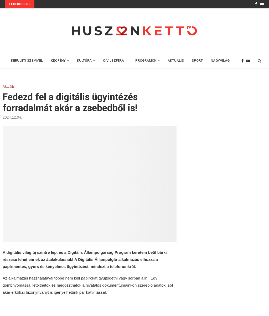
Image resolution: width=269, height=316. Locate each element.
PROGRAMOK (145, 60)
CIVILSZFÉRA (113, 60)
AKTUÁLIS (176, 60)
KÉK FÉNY (58, 60)
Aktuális (9, 86)
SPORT (197, 60)
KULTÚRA (84, 60)
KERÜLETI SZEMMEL (27, 60)
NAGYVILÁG (220, 60)
